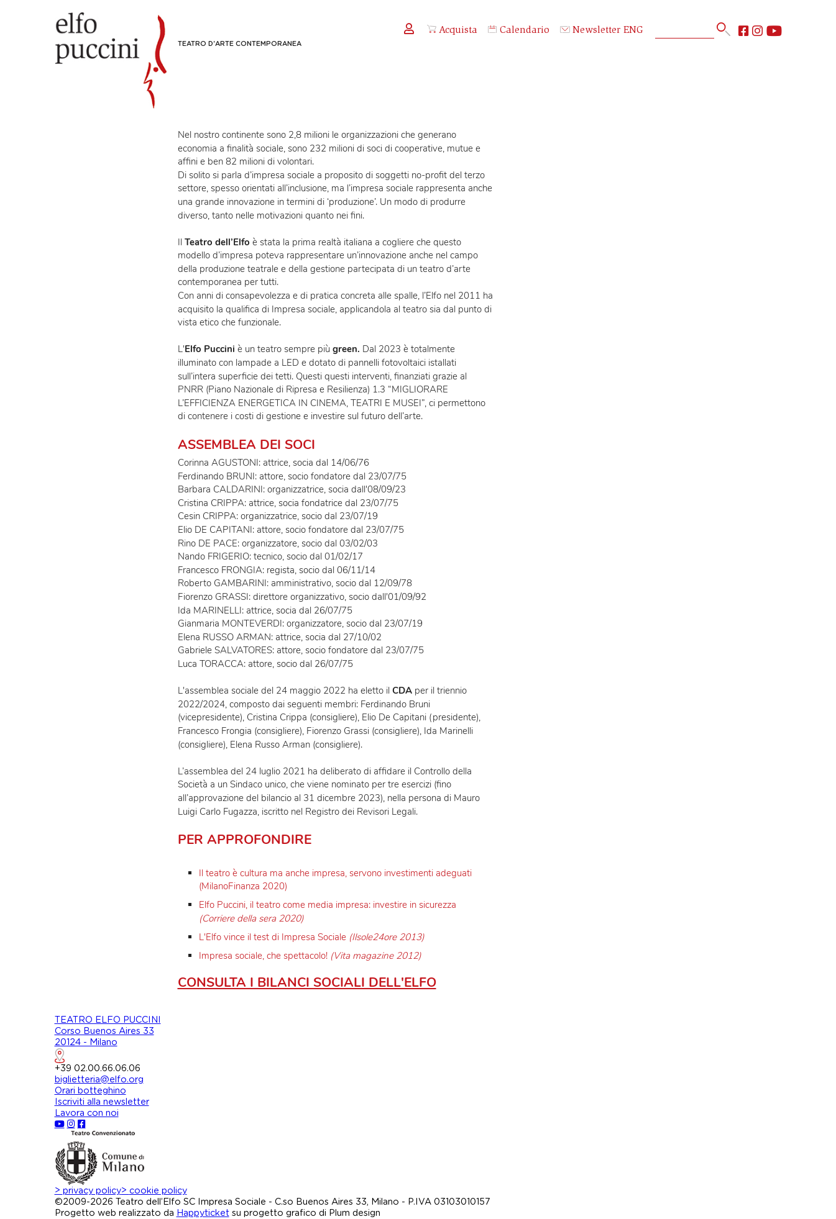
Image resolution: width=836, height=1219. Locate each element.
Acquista (452, 30)
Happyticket (203, 1213)
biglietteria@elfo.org (99, 1079)
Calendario (518, 30)
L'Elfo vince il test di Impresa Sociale (312, 937)
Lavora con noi (87, 1113)
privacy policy (88, 1190)
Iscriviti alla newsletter (102, 1102)
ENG (633, 30)
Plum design (354, 1213)
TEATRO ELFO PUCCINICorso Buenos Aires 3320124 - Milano (108, 1039)
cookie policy (154, 1190)
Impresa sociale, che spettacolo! (310, 955)
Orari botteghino (90, 1090)
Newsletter (590, 30)
